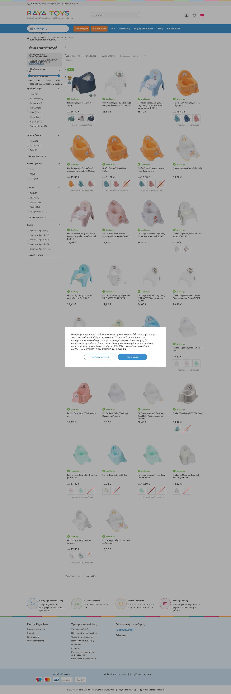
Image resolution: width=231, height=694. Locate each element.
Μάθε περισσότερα (100, 357)
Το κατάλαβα (132, 357)
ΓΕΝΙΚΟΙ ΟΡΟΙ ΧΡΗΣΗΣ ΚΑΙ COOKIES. (106, 349)
